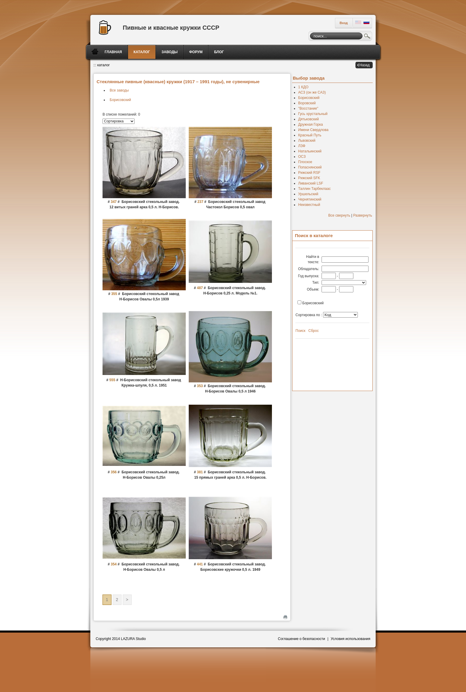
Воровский (307, 103)
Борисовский (120, 100)
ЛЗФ (301, 146)
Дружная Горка (310, 124)
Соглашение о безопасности (301, 639)
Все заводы (119, 90)
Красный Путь (309, 135)
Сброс (313, 331)
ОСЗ (302, 157)
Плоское (305, 162)
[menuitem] (113, 52)
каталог (103, 65)
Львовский (306, 140)
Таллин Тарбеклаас (314, 189)
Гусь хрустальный (313, 114)
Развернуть (362, 215)
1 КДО (303, 87)
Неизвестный (309, 205)
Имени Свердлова (313, 130)
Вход (344, 23)
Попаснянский (310, 167)
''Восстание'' (308, 108)
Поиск (367, 37)
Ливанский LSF (310, 183)
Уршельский (308, 194)
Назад (364, 65)
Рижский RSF (309, 173)
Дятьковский (308, 119)
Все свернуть (339, 215)
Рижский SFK (309, 178)
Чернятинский (309, 199)
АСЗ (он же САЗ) (312, 92)
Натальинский (309, 151)
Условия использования (350, 639)
